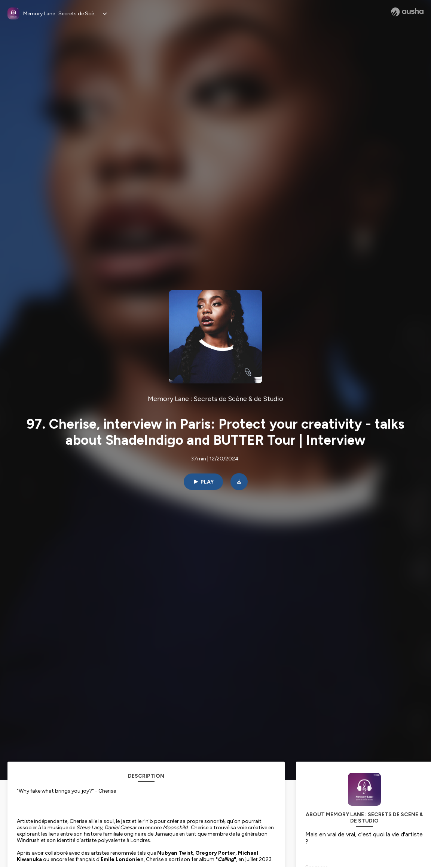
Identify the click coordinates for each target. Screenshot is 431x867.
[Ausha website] (407, 11)
